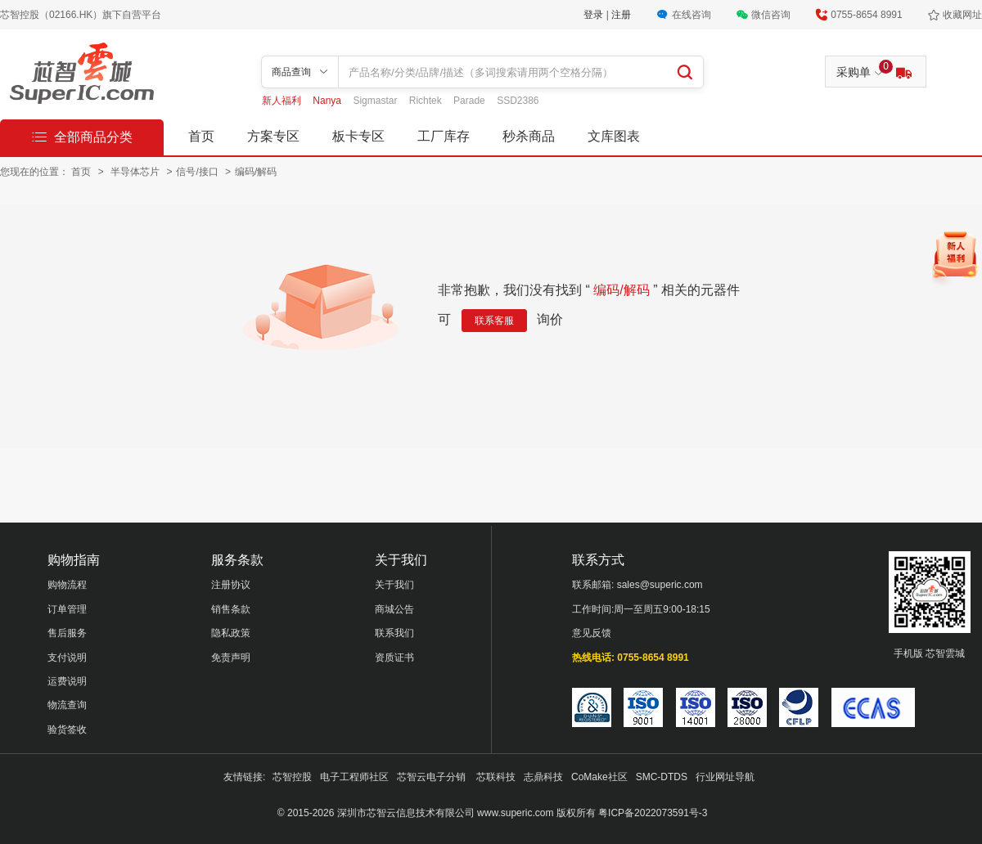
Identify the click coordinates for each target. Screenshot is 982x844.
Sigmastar (376, 100)
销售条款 (230, 609)
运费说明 (67, 681)
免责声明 (230, 657)
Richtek (426, 100)
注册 (621, 14)
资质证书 (394, 657)
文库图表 (614, 136)
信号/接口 (198, 171)
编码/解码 (256, 171)
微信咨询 (771, 14)
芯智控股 (292, 777)
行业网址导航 (725, 777)
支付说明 (67, 657)
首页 (201, 136)
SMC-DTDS (661, 777)
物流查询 (67, 705)
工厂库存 (443, 136)
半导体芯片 (136, 171)
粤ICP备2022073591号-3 (652, 813)
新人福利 (283, 100)
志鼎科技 (543, 777)
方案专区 (273, 136)
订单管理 (67, 609)
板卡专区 (358, 136)
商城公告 (394, 609)
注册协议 (230, 584)
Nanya (328, 100)
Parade (470, 100)
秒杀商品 (528, 136)
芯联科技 (496, 777)
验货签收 (67, 729)
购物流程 (67, 584)
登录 (594, 14)
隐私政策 (230, 633)
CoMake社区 (599, 777)
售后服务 (67, 633)
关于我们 (394, 584)
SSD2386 (517, 100)
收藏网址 (962, 14)
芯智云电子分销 (432, 777)
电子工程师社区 (354, 777)
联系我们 (394, 633)
